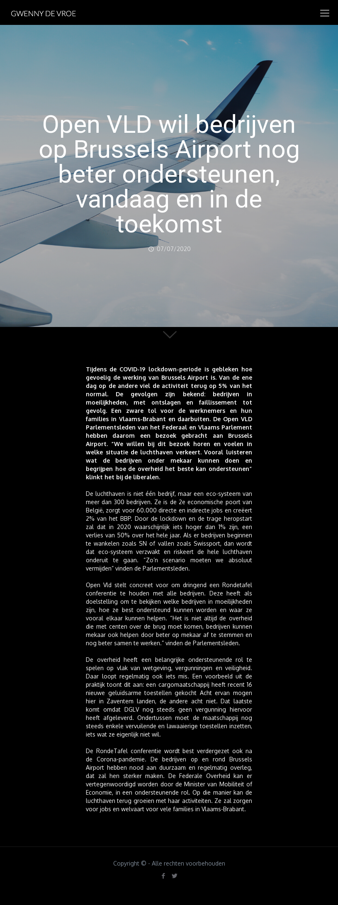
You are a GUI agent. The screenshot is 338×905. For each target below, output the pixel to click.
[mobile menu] (325, 12)
